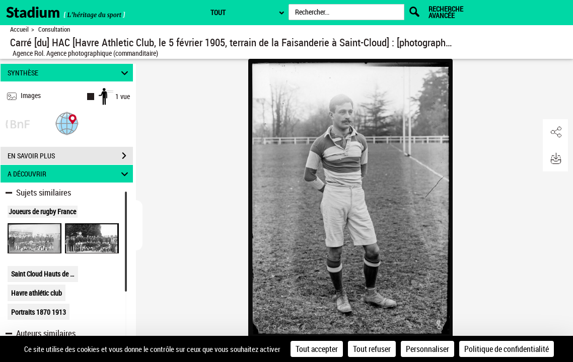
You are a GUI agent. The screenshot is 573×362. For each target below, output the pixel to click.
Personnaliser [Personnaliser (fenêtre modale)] (427, 348)
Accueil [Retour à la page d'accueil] (19, 29)
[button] (67, 123)
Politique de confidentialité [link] (506, 348)
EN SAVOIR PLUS (70, 156)
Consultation (54, 29)
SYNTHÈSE (69, 72)
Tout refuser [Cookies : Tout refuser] (372, 348)
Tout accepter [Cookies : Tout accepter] (317, 348)
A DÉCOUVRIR (69, 174)
